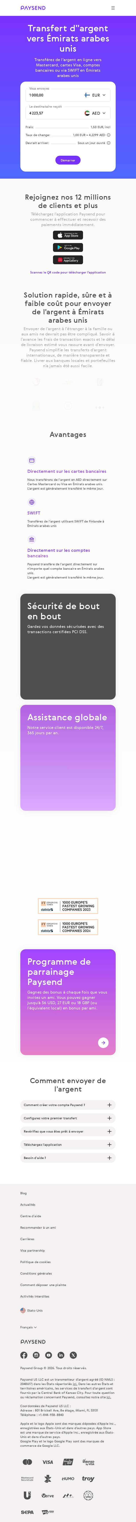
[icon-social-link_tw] (73, 1355)
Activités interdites (34, 1296)
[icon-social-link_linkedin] (60, 1355)
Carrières (27, 1239)
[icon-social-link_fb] (23, 1355)
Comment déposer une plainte (43, 1285)
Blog (23, 1193)
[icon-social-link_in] (36, 1355)
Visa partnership (32, 1250)
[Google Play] (68, 247)
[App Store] (68, 235)
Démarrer (68, 160)
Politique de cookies (35, 1262)
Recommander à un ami (38, 1227)
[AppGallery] (68, 259)
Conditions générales (36, 1273)
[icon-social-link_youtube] (48, 1355)
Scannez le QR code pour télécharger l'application (68, 272)
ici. (75, 1384)
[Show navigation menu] (113, 8)
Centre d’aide (30, 1216)
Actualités (28, 1204)
